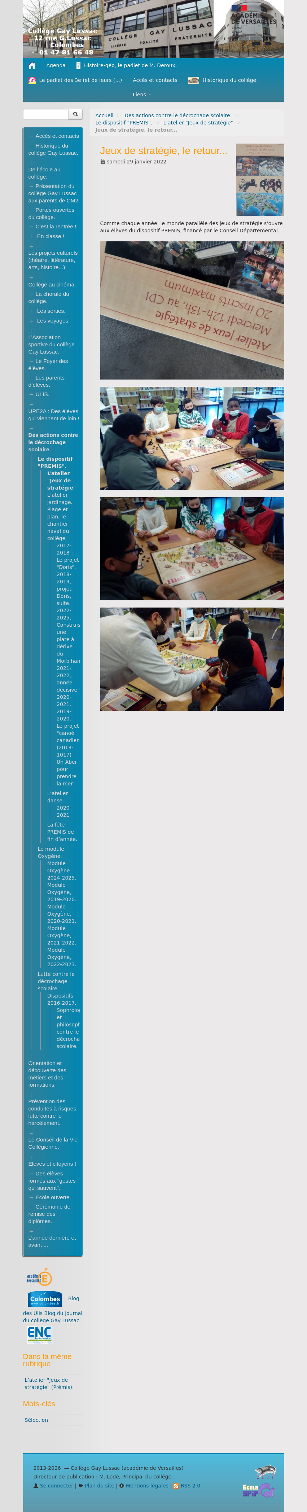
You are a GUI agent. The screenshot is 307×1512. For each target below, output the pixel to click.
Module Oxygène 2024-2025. (61, 870)
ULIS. (43, 394)
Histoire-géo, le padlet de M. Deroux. (126, 65)
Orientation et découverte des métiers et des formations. (47, 1074)
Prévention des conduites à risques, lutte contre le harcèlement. (53, 1112)
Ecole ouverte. (53, 1197)
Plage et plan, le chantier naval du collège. (58, 524)
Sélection (36, 1420)
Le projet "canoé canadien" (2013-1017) (69, 740)
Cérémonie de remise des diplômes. (49, 1214)
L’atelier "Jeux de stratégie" (198, 123)
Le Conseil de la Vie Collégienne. (53, 1143)
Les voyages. (53, 320)
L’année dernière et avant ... (52, 1241)
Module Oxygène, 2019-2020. (61, 892)
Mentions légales (143, 1486)
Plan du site (96, 1486)
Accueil (105, 115)
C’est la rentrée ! (56, 226)
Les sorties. (51, 311)
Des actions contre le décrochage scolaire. (178, 115)
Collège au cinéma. (52, 284)
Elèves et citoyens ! (52, 1164)
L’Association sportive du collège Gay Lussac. (51, 344)
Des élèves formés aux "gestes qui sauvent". (52, 1180)
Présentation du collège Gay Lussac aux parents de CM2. (54, 193)
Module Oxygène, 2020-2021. (61, 914)
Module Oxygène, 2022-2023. (61, 957)
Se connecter (53, 1486)
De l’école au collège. (44, 173)
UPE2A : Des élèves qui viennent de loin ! (53, 414)
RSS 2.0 (186, 1486)
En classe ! (50, 236)
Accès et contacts (155, 80)
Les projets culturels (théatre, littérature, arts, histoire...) (53, 260)
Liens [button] (142, 94)
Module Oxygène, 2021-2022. (61, 935)
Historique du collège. (223, 80)
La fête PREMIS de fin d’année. (62, 832)
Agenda (56, 65)
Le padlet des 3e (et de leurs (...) (75, 80)
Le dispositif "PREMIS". (124, 123)
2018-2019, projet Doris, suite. (64, 588)
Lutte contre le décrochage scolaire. (56, 981)
